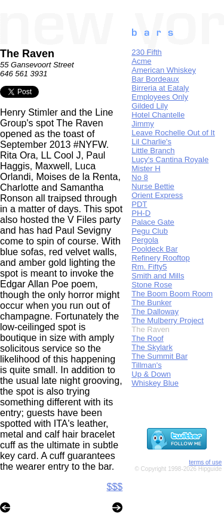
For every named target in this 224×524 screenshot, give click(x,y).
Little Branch (152, 150)
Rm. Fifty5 (149, 266)
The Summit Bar (159, 356)
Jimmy (142, 123)
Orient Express (157, 195)
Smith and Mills (157, 275)
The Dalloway (155, 311)
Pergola (144, 239)
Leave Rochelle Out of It (172, 132)
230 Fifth (146, 52)
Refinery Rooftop (160, 257)
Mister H (145, 168)
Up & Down (151, 374)
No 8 (139, 177)
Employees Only (159, 96)
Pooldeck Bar (154, 248)
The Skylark (152, 347)
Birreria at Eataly (160, 87)
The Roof (147, 338)
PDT (139, 204)
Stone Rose (151, 284)
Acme (141, 61)
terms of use (205, 462)
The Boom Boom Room (172, 293)
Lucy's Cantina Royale (169, 159)
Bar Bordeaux (155, 79)
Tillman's (146, 365)
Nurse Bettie (152, 186)
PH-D (141, 213)
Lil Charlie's (151, 141)
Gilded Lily (149, 105)
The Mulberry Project (167, 320)
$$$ (115, 487)
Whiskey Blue (155, 383)
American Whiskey (163, 70)
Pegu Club (149, 231)
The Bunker (151, 302)
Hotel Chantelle (158, 114)
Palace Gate (152, 222)
